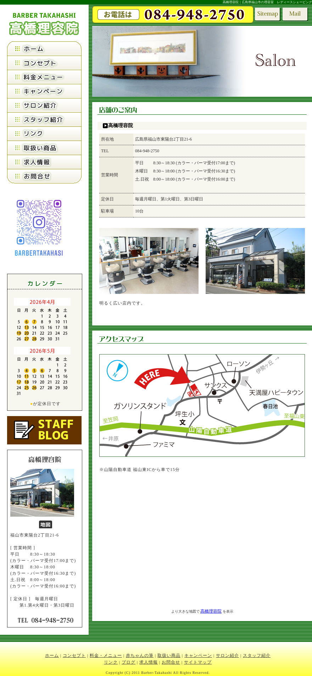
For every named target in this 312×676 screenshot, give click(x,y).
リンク (111, 662)
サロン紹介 (227, 655)
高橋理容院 (211, 611)
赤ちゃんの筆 (140, 655)
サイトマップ (198, 662)
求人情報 (148, 662)
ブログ (128, 662)
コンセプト (74, 655)
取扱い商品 (168, 655)
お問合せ (171, 662)
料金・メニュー (106, 655)
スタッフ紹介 (257, 655)
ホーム (52, 655)
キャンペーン (198, 655)
